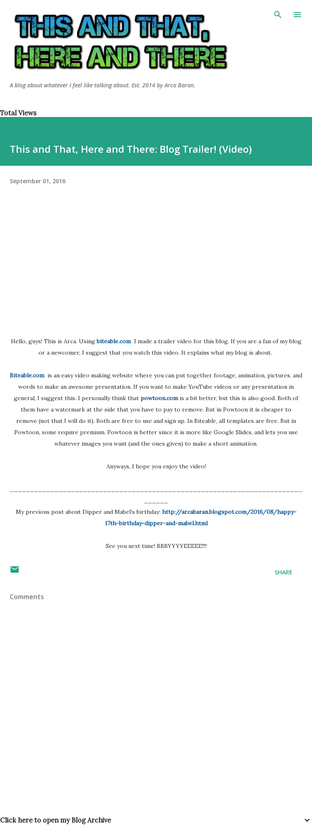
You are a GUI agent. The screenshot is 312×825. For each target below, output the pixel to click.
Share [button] (283, 572)
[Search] (278, 14)
